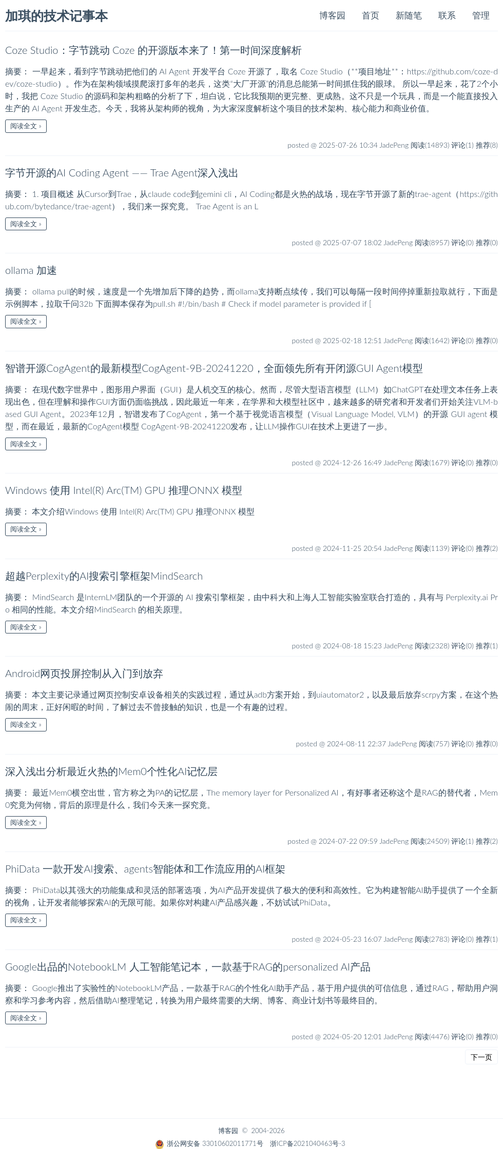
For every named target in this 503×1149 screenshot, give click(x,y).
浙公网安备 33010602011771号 (209, 1143)
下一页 (481, 1057)
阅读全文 (23, 126)
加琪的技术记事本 (56, 16)
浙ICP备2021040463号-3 (307, 1143)
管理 (481, 15)
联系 (447, 15)
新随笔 (409, 15)
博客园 (332, 15)
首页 (370, 15)
